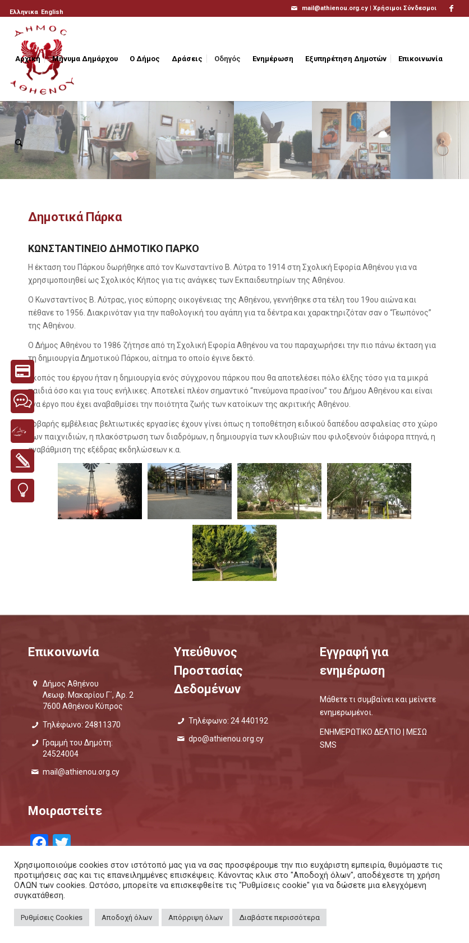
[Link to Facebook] (451, 8)
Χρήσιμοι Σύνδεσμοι (404, 8)
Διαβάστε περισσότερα (279, 917)
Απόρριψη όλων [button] (195, 917)
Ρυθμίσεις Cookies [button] (51, 917)
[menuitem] (25, 12)
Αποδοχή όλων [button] (127, 917)
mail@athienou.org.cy (81, 771)
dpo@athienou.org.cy (226, 738)
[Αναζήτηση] (19, 143)
